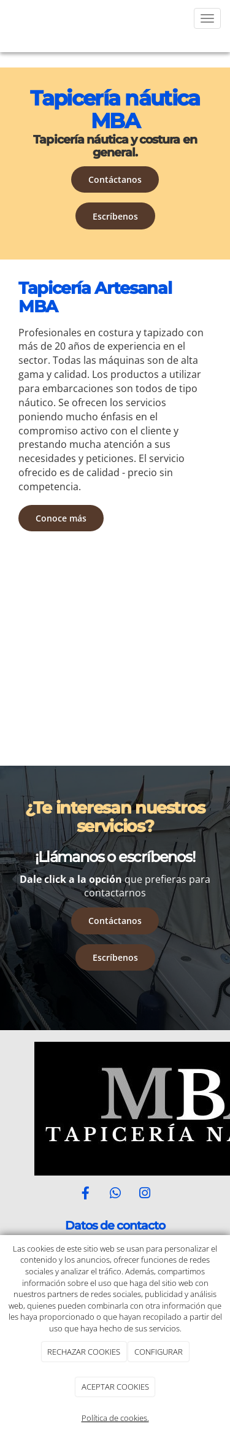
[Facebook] (85, 1194)
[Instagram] (145, 1194)
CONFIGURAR (158, 1351)
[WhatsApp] (115, 1194)
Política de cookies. (115, 1417)
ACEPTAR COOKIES (115, 1386)
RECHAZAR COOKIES (83, 1351)
